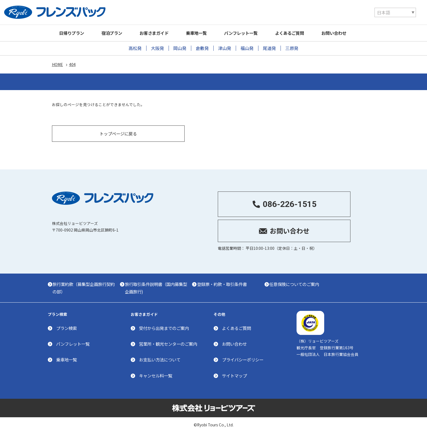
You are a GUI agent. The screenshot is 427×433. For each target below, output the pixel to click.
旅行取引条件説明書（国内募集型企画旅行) (165, 286)
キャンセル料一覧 (156, 375)
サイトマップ (235, 375)
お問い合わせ (354, 33)
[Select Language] (323, 12)
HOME (57, 65)
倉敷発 (202, 48)
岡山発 (180, 48)
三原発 (291, 48)
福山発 (247, 48)
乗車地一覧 (207, 33)
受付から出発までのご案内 (165, 327)
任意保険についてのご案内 (312, 283)
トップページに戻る (118, 131)
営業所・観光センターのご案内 (170, 343)
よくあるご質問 (306, 33)
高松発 (135, 48)
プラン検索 (67, 327)
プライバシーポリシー (244, 359)
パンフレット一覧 (255, 33)
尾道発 (269, 48)
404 (72, 65)
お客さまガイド (161, 33)
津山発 (224, 48)
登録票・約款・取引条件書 (235, 283)
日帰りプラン (73, 33)
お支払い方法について (161, 359)
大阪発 (157, 48)
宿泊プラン (116, 33)
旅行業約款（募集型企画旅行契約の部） (87, 286)
